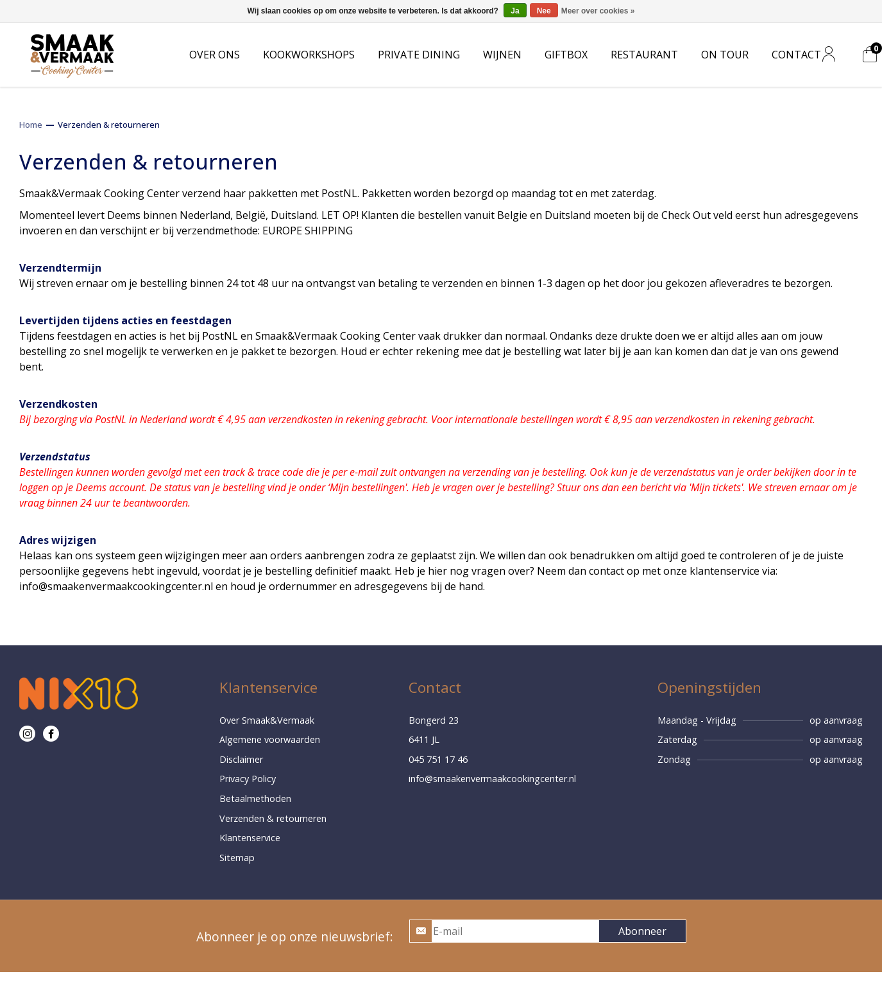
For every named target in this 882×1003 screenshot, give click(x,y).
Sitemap (237, 857)
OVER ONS (214, 55)
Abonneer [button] (642, 931)
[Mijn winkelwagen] (870, 54)
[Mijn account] (828, 54)
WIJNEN (502, 55)
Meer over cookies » (598, 10)
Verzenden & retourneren (109, 124)
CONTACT (796, 55)
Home (30, 124)
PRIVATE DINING (419, 55)
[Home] (72, 53)
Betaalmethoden (255, 798)
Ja (515, 10)
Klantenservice (249, 838)
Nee (544, 10)
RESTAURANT (644, 55)
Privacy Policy (247, 778)
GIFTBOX (566, 55)
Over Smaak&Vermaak (266, 720)
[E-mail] (515, 931)
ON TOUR (725, 55)
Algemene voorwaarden (269, 739)
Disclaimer (241, 759)
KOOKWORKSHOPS (309, 55)
